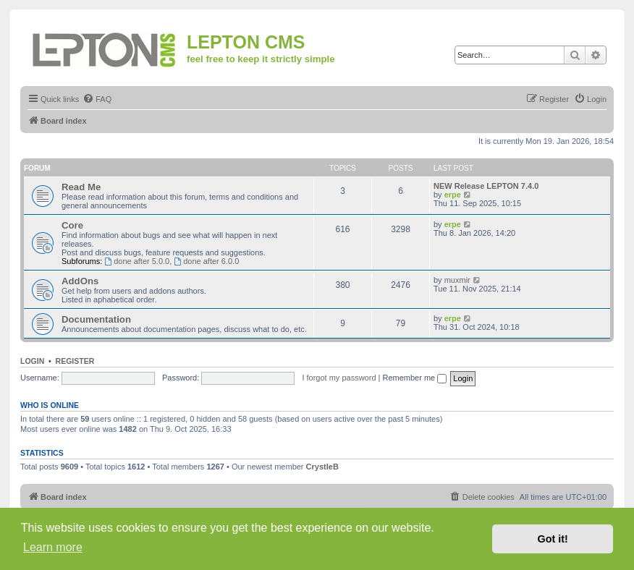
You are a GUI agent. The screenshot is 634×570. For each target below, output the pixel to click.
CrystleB (322, 466)
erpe (452, 194)
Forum (37, 168)
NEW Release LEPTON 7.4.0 (486, 186)
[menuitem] (97, 99)
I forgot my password (339, 377)
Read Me (81, 187)
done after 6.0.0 (206, 261)
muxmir (457, 280)
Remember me (414, 377)
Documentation (96, 319)
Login (32, 361)
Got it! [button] (553, 539)
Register (75, 361)
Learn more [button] (53, 547)
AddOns (80, 281)
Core (72, 225)
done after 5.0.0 (136, 261)
